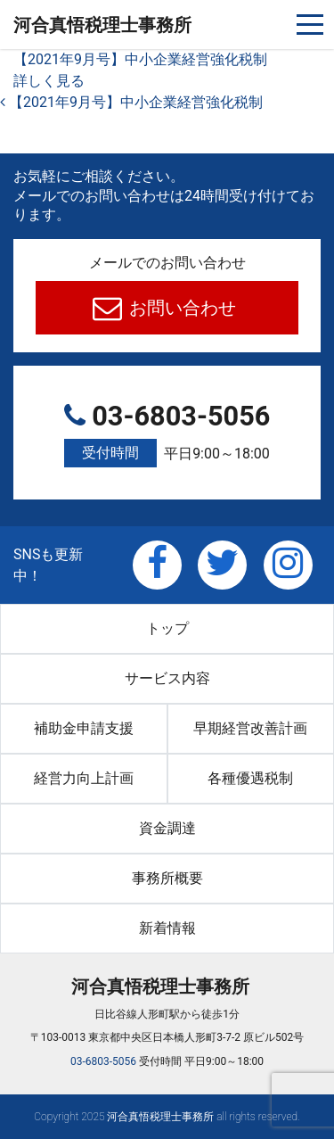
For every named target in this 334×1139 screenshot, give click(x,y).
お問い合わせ (180, 307)
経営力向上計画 (84, 778)
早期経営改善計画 (250, 728)
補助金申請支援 (84, 728)
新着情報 (167, 928)
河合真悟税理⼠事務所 (102, 25)
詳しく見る (49, 80)
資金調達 (167, 828)
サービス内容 (167, 678)
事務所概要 (167, 878)
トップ (167, 628)
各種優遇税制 (250, 778)
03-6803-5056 (167, 434)
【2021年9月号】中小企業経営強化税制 (140, 59)
